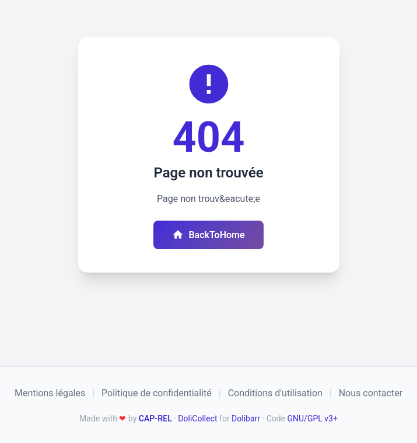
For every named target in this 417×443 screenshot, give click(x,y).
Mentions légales (50, 393)
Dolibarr (246, 418)
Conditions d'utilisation (275, 393)
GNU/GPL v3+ (313, 418)
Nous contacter (370, 393)
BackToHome (208, 234)
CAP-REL (155, 418)
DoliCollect (197, 418)
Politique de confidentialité (156, 393)
